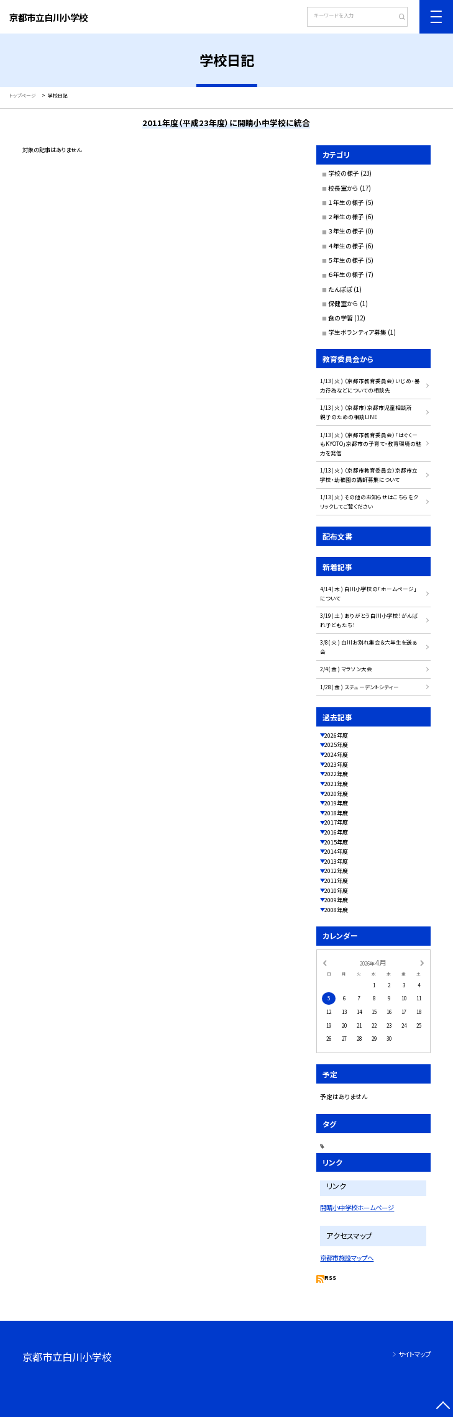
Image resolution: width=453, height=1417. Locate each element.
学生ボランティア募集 (357, 332)
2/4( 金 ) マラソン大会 (346, 668)
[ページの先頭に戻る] (442, 1407)
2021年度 (336, 783)
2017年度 (336, 822)
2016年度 (336, 832)
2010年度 (336, 890)
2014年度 (336, 851)
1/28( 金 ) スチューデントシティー (359, 686)
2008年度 (336, 909)
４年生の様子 (346, 246)
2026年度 (336, 735)
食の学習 (340, 318)
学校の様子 (343, 173)
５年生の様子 (346, 260)
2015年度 (336, 842)
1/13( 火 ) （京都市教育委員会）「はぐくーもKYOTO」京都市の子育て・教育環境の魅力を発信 (370, 443)
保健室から (343, 303)
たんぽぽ (340, 289)
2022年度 (336, 773)
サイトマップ (414, 1354)
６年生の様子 (346, 274)
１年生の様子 (346, 202)
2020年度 (336, 793)
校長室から (343, 188)
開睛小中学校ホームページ (357, 1207)
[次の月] (422, 962)
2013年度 (336, 861)
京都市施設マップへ (346, 1257)
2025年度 (336, 744)
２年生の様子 (346, 216)
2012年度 (336, 870)
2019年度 (336, 803)
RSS (330, 1277)
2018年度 (336, 812)
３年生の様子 (346, 231)
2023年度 (336, 764)
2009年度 (336, 899)
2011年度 (336, 880)
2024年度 (336, 754)
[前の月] (324, 962)
